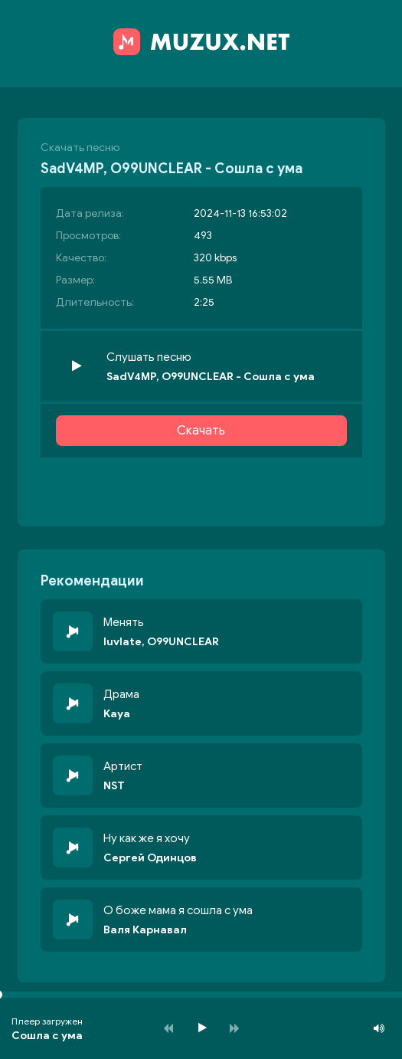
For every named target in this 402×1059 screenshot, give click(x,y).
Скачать (201, 430)
